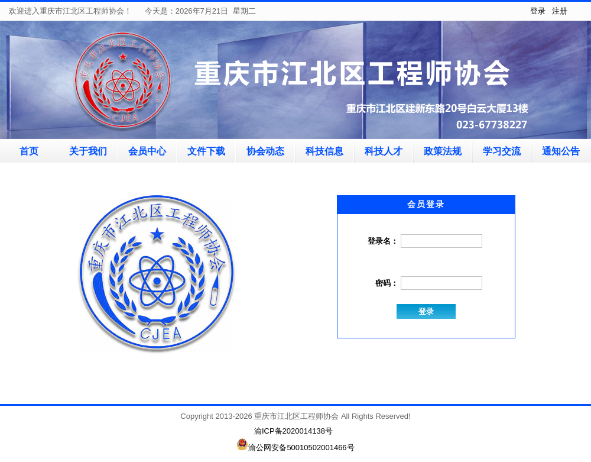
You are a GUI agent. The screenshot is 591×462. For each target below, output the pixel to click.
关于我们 (88, 151)
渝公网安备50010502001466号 (295, 447)
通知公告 (561, 151)
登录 (537, 11)
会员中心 (147, 151)
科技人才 (383, 151)
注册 (559, 11)
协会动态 (265, 151)
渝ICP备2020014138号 (293, 431)
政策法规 (443, 151)
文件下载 (206, 151)
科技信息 (324, 151)
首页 (29, 151)
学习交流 (502, 151)
